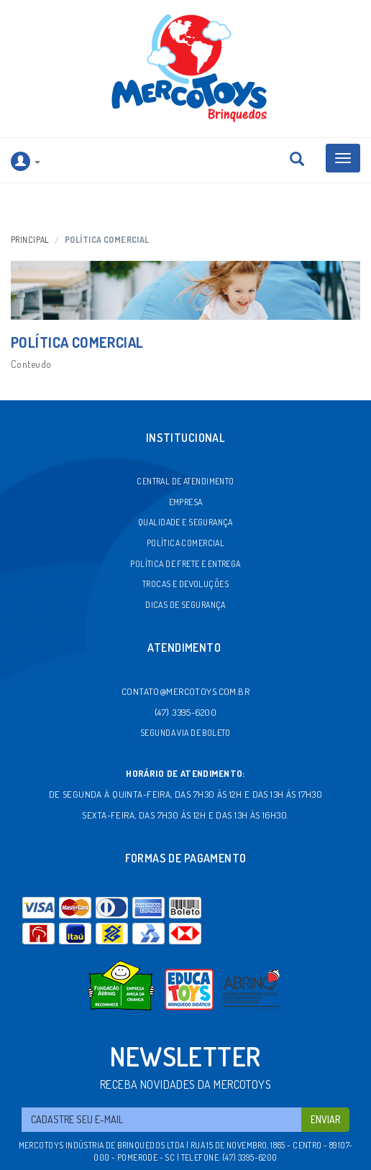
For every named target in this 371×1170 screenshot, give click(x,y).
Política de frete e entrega (185, 563)
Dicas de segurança (185, 604)
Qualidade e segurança (185, 522)
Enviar (325, 1119)
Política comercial (186, 543)
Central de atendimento (185, 481)
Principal (30, 239)
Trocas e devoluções (185, 584)
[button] (25, 161)
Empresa (186, 502)
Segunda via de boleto (185, 732)
